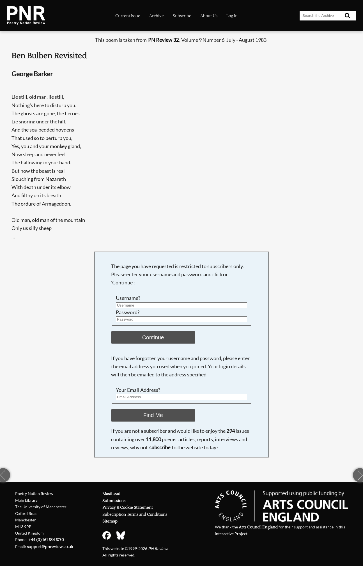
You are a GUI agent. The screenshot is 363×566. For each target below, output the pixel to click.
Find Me (153, 415)
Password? (127, 312)
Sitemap (110, 521)
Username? (128, 298)
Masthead (111, 493)
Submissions (113, 500)
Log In (232, 16)
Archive (156, 16)
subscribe (159, 447)
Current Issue (127, 16)
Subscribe (182, 16)
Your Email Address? (138, 390)
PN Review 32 (163, 40)
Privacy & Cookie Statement (127, 507)
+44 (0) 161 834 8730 (46, 539)
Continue (153, 337)
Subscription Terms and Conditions (134, 514)
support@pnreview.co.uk (50, 546)
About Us (208, 16)
